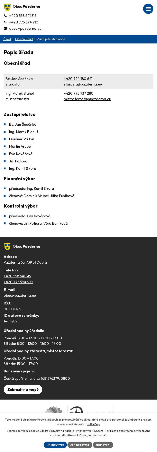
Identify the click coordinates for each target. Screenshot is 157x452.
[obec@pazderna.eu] (22, 28)
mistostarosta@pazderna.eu (87, 99)
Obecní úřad (24, 39)
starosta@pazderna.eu (83, 84)
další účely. (93, 424)
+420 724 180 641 (78, 78)
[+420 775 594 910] (21, 22)
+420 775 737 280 (78, 93)
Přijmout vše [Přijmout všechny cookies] (55, 444)
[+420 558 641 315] (20, 15)
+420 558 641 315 (17, 276)
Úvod (7, 39)
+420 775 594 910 (18, 282)
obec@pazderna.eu (20, 295)
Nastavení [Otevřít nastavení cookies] (103, 444)
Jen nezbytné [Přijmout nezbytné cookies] (80, 444)
